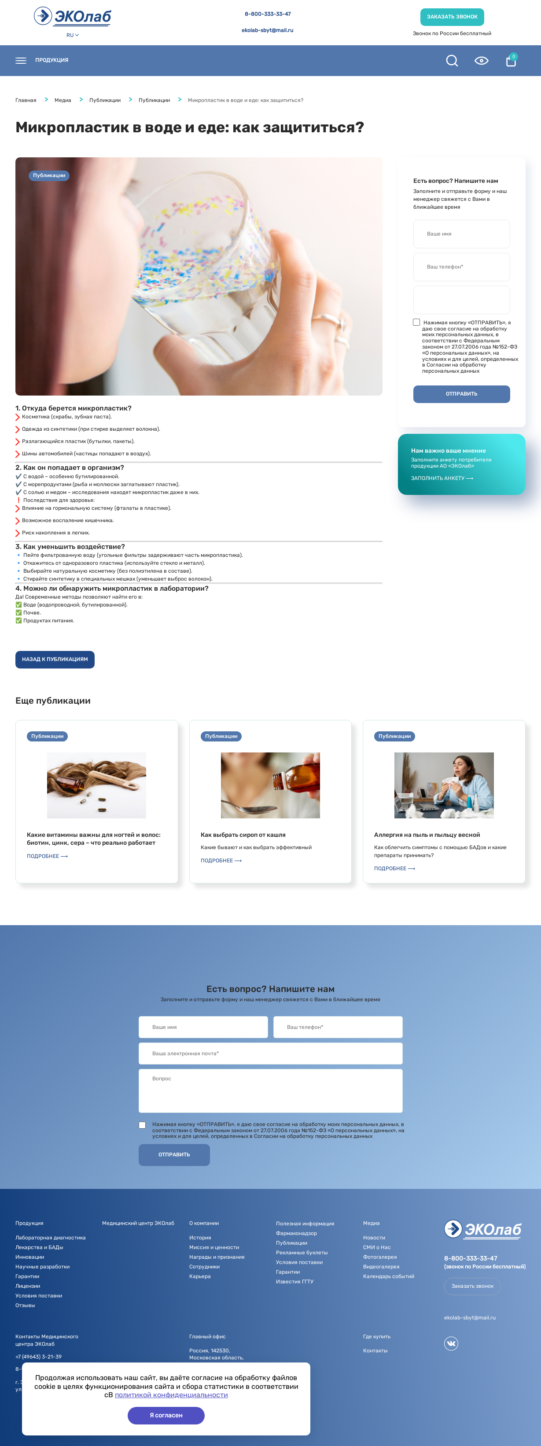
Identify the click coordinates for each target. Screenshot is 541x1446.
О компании (242, 60)
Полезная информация (348, 60)
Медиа (286, 60)
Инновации (29, 1257)
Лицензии (27, 1286)
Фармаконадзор (296, 1233)
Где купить (148, 60)
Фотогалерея (380, 1257)
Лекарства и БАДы (39, 1247)
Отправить (174, 1155)
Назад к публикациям (55, 659)
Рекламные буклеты (302, 1253)
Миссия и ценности (214, 1247)
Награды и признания (217, 1257)
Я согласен (166, 1415)
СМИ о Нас (377, 1247)
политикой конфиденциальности (171, 1395)
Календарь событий (388, 1276)
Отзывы (25, 1305)
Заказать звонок (452, 17)
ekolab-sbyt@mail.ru (267, 30)
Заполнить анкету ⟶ (442, 478)
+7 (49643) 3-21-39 (38, 1357)
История (200, 1238)
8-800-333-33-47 (268, 14)
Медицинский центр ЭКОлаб (138, 1223)
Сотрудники (204, 1267)
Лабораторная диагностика (50, 1238)
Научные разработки (42, 1267)
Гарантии (27, 1276)
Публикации (105, 100)
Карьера (200, 1276)
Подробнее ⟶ (47, 856)
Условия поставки (38, 1296)
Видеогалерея (381, 1267)
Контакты (100, 60)
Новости (193, 60)
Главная (26, 100)
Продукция (51, 60)
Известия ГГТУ (294, 1282)
